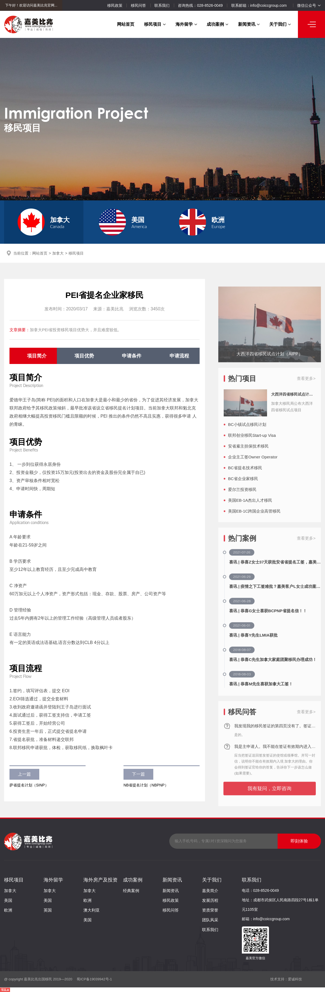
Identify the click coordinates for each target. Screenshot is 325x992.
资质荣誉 (210, 910)
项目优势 (84, 356)
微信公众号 (309, 5)
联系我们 (162, 5)
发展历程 (210, 900)
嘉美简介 (210, 890)
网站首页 (125, 24)
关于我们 (280, 24)
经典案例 (131, 890)
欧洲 (8, 910)
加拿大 (58, 253)
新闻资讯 (249, 24)
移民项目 (155, 24)
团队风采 (210, 920)
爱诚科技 (295, 979)
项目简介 (37, 356)
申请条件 (131, 356)
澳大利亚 (91, 910)
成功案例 (217, 24)
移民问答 (138, 5)
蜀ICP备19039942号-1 (94, 979)
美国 (8, 900)
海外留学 (186, 24)
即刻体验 (299, 841)
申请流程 (179, 356)
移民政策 (114, 5)
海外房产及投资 (100, 880)
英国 (48, 910)
